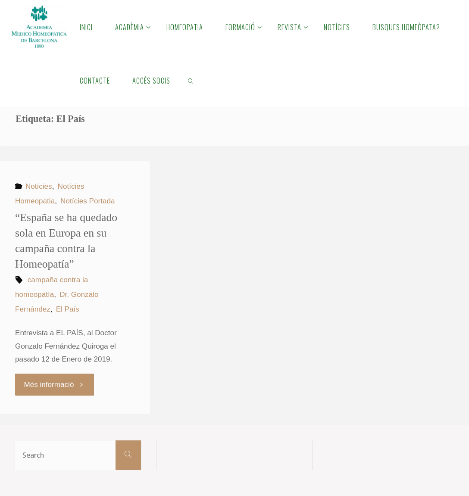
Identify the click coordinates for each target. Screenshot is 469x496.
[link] (190, 80)
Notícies (38, 186)
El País (67, 309)
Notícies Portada (87, 201)
